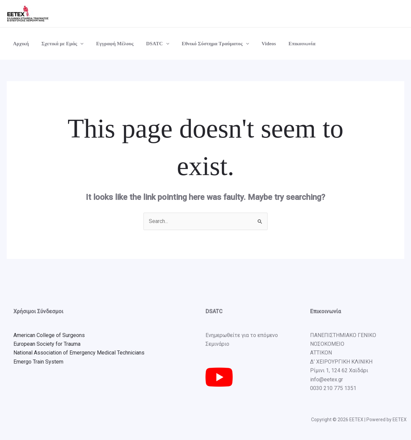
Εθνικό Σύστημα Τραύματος (204, 44)
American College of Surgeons (49, 335)
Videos (255, 43)
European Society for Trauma (46, 344)
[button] (76, 44)
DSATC (149, 44)
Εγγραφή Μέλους (108, 43)
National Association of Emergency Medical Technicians (78, 353)
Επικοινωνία (285, 43)
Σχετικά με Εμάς (59, 44)
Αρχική (19, 43)
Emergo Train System (38, 362)
